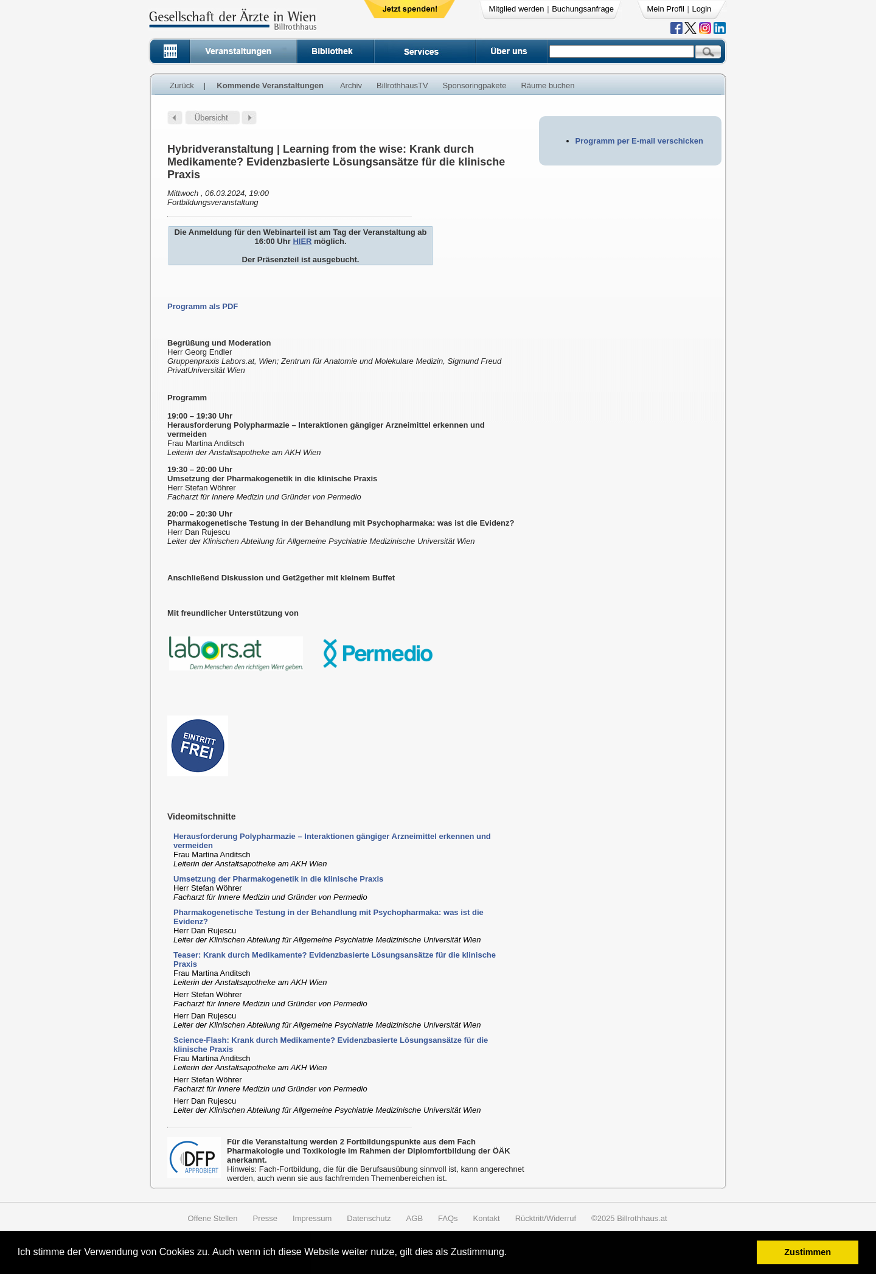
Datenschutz (369, 1218)
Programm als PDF (202, 306)
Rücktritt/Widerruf (545, 1218)
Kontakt (486, 1218)
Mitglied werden (516, 8)
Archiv (351, 85)
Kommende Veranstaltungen (270, 85)
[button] (511, 1253)
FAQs (448, 1218)
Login (702, 8)
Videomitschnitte (201, 816)
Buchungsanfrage (583, 8)
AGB (414, 1218)
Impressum (312, 1218)
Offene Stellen (212, 1218)
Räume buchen (547, 85)
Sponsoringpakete (475, 85)
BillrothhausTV (402, 85)
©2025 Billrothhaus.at (629, 1218)
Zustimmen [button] (807, 1252)
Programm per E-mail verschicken (639, 140)
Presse (265, 1218)
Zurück (182, 85)
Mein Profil (665, 8)
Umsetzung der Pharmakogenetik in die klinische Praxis (278, 878)
